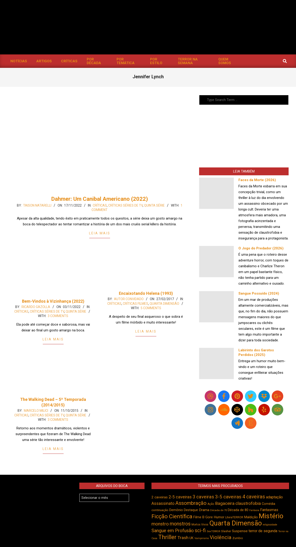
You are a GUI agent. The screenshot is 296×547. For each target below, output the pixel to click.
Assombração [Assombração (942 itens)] (191, 503)
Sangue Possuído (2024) (258, 293)
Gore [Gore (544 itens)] (209, 517)
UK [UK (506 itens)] (191, 538)
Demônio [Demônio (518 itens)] (176, 510)
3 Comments (58, 316)
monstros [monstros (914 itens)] (180, 524)
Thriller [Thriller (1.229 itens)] (167, 537)
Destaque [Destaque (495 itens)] (191, 510)
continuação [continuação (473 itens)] (159, 510)
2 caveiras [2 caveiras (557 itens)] (159, 497)
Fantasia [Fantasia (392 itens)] (254, 510)
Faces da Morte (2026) (257, 180)
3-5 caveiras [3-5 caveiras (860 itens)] (228, 497)
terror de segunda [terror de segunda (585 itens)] (263, 531)
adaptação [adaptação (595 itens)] (274, 497)
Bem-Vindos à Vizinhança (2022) (53, 301)
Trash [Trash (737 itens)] (182, 537)
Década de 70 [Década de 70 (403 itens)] (218, 510)
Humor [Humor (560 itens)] (219, 517)
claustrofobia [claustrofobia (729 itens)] (248, 503)
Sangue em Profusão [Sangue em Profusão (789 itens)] (172, 530)
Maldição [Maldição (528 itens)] (251, 517)
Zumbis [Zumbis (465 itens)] (237, 538)
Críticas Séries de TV (125, 205)
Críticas (100, 205)
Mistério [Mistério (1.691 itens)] (271, 516)
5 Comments (151, 308)
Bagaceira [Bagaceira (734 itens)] (224, 503)
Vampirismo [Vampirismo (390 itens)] (201, 538)
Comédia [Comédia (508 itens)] (268, 504)
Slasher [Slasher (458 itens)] (226, 531)
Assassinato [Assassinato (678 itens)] (162, 503)
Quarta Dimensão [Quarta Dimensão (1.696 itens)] (235, 523)
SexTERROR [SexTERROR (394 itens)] (213, 531)
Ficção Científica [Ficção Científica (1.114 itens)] (171, 516)
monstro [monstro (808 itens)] (160, 524)
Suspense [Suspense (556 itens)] (240, 531)
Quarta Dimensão (164, 303)
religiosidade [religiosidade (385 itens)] (270, 524)
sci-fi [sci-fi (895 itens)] (200, 530)
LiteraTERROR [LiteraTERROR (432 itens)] (234, 517)
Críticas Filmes (135, 303)
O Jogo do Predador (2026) (261, 248)
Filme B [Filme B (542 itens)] (198, 517)
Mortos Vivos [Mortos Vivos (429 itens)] (199, 524)
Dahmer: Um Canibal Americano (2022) (99, 199)
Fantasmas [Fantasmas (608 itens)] (269, 510)
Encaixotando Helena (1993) (146, 293)
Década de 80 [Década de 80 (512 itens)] (238, 510)
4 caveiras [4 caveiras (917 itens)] (253, 497)
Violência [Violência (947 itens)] (220, 537)
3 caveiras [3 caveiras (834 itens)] (203, 497)
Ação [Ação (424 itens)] (210, 504)
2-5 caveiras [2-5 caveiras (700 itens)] (180, 496)
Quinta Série (154, 205)
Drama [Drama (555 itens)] (204, 510)
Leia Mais (99, 233)
